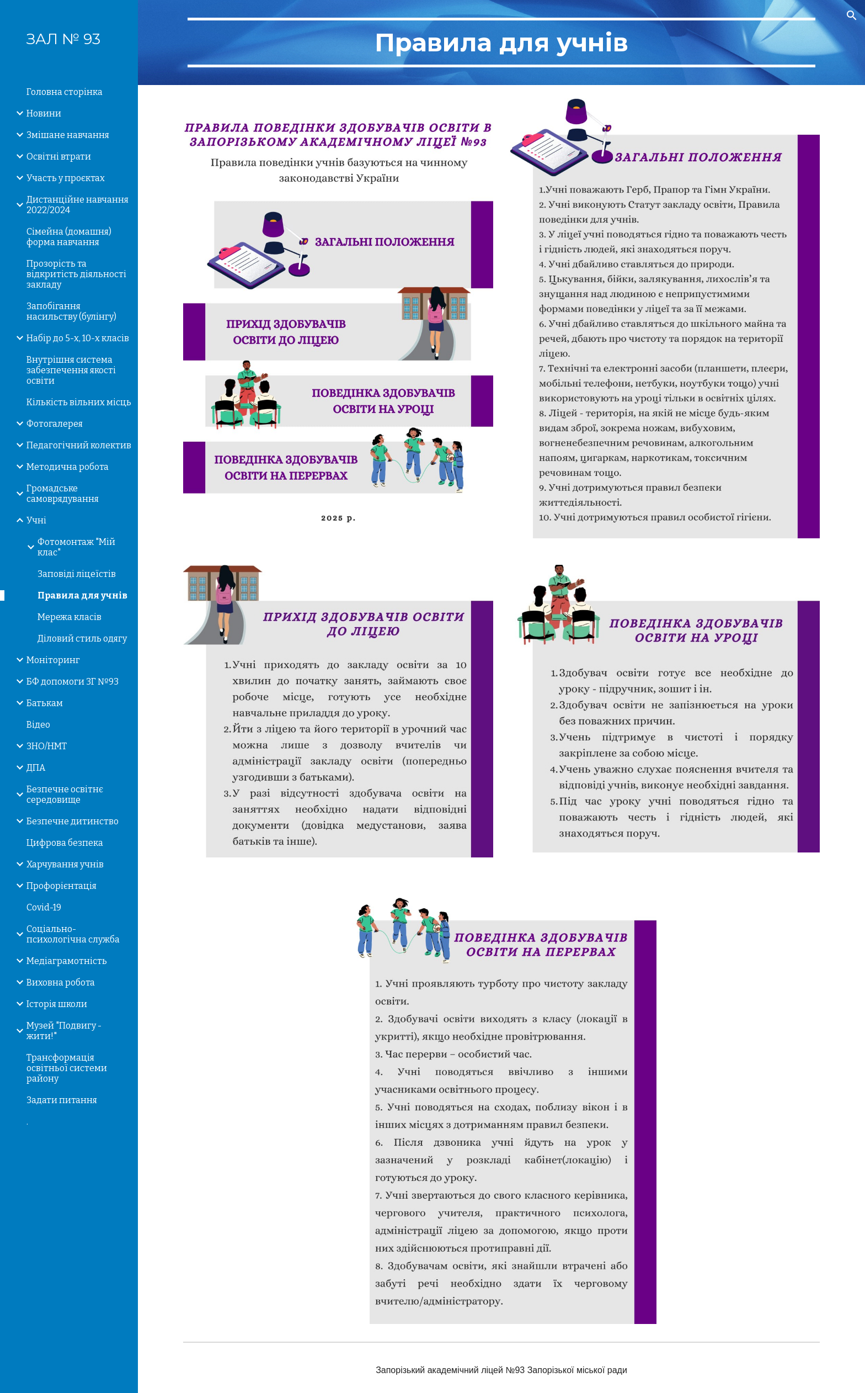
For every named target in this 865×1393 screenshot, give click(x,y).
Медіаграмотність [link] (66, 961)
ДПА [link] (35, 767)
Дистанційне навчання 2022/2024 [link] (77, 204)
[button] (852, 15)
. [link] (27, 1121)
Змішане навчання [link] (67, 135)
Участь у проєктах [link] (65, 178)
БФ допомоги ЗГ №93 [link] (72, 681)
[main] (501, 42)
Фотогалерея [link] (54, 424)
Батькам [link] (44, 703)
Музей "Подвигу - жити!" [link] (64, 1030)
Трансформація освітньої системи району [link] (66, 1068)
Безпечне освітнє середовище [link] (64, 794)
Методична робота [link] (67, 467)
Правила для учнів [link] (82, 595)
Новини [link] (43, 113)
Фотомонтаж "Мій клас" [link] (76, 547)
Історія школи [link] (56, 1004)
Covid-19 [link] (43, 907)
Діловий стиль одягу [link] (82, 638)
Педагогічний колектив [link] (78, 445)
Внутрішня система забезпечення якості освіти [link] (71, 370)
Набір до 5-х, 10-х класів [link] (77, 338)
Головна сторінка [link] (64, 92)
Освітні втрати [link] (58, 156)
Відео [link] (38, 724)
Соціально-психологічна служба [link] (73, 934)
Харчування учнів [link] (65, 864)
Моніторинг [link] (53, 660)
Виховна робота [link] (60, 982)
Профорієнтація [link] (61, 886)
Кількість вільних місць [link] (78, 402)
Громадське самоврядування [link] (62, 493)
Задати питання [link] (61, 1100)
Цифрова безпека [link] (64, 843)
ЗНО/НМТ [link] (46, 746)
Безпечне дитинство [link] (72, 821)
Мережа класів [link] (70, 617)
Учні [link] (36, 520)
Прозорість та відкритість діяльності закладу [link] (76, 274)
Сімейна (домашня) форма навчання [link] (68, 236)
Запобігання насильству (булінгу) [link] (71, 311)
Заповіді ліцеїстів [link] (77, 574)
